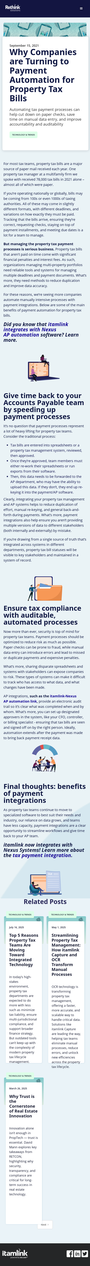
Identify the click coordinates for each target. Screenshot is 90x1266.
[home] (12, 7)
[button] (81, 8)
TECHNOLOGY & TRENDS (23, 134)
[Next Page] (45, 1224)
